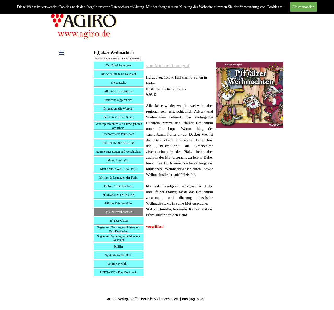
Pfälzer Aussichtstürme (118, 186)
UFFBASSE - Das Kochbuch (118, 272)
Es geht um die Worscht (118, 108)
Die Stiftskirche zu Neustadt (118, 74)
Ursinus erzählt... (118, 264)
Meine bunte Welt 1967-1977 (118, 169)
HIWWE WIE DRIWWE (118, 134)
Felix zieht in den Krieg (118, 117)
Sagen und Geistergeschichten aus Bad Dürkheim (118, 229)
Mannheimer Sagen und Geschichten (118, 151)
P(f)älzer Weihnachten (118, 212)
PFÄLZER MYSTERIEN (118, 195)
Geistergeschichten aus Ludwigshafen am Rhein (118, 126)
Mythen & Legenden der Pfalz (118, 177)
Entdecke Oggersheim (118, 100)
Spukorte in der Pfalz (118, 255)
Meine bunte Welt (118, 160)
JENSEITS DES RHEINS (118, 143)
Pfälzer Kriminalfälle (118, 203)
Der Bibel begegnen (118, 65)
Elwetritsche (118, 82)
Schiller (118, 246)
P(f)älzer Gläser (118, 220)
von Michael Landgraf (168, 65)
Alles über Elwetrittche (118, 91)
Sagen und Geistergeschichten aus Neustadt (118, 238)
